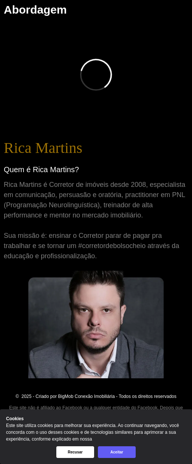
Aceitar (116, 452)
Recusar (75, 452)
